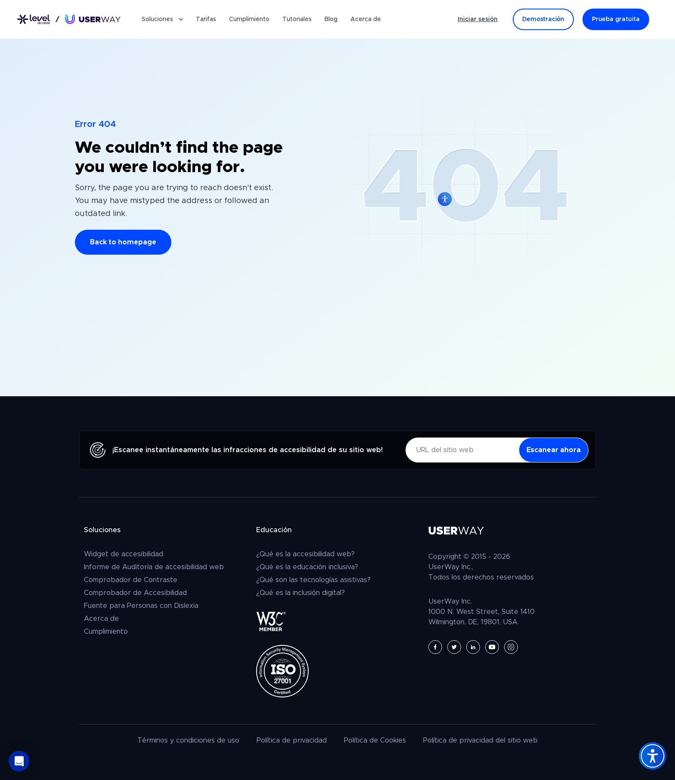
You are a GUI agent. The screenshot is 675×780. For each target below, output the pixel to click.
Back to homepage (123, 242)
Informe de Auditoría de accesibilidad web (154, 567)
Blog (331, 19)
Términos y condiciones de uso (188, 740)
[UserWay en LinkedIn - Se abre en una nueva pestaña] (473, 647)
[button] (19, 761)
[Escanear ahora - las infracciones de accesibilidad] (553, 450)
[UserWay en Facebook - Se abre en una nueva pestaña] (435, 647)
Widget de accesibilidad (123, 554)
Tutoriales (297, 19)
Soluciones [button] (162, 19)
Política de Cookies (375, 740)
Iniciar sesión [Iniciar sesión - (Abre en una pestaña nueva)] (478, 19)
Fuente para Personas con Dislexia (141, 605)
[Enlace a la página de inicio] (69, 19)
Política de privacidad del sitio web (480, 740)
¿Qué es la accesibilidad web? (305, 554)
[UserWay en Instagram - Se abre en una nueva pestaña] (511, 647)
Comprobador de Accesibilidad (135, 592)
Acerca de (365, 19)
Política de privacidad (292, 740)
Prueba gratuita (616, 19)
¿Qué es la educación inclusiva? (307, 567)
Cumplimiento (249, 19)
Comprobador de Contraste (130, 580)
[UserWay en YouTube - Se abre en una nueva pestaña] (492, 647)
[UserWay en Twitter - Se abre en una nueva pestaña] (454, 647)
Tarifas (206, 19)
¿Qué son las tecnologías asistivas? (313, 580)
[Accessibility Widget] (652, 756)
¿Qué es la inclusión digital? (300, 592)
